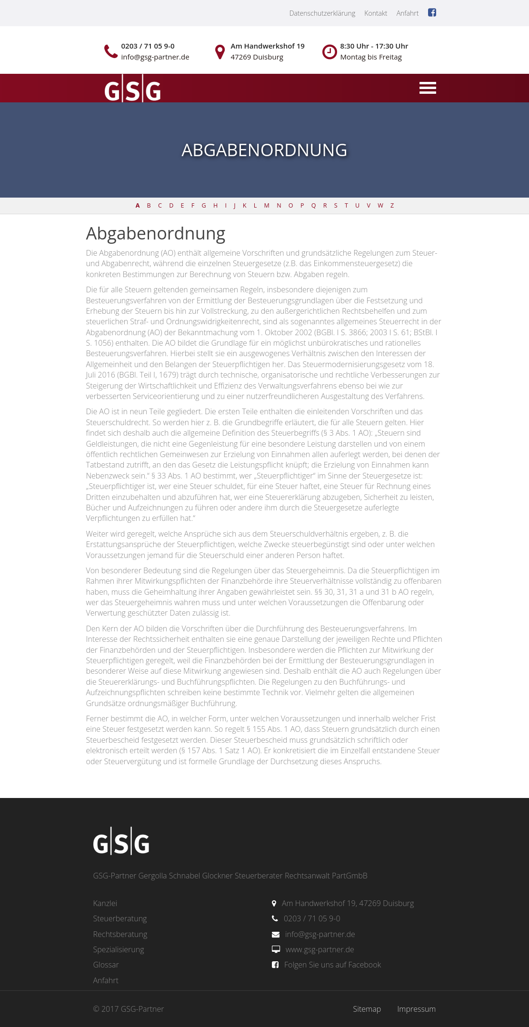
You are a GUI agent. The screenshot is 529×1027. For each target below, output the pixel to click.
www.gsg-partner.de (320, 949)
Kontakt (375, 13)
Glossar (106, 964)
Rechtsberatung (120, 934)
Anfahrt (408, 13)
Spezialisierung (118, 949)
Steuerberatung (120, 918)
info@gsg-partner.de (320, 934)
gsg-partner (131, 89)
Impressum (416, 1009)
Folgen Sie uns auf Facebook (332, 964)
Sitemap (367, 1009)
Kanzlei (105, 903)
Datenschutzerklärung (322, 13)
